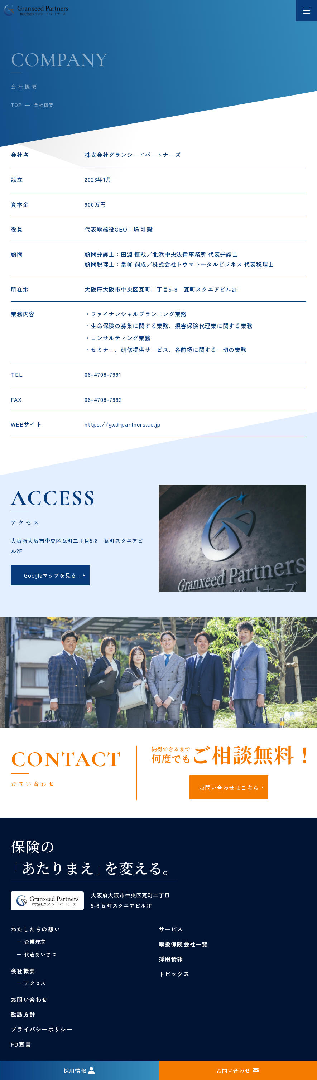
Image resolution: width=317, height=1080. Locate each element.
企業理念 (35, 941)
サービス (171, 929)
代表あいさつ (40, 954)
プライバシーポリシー (42, 1029)
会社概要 (23, 971)
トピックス (174, 973)
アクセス (35, 983)
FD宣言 (21, 1044)
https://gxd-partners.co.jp (123, 424)
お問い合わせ (29, 999)
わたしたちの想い (35, 929)
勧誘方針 (23, 1014)
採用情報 (171, 958)
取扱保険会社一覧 (183, 944)
